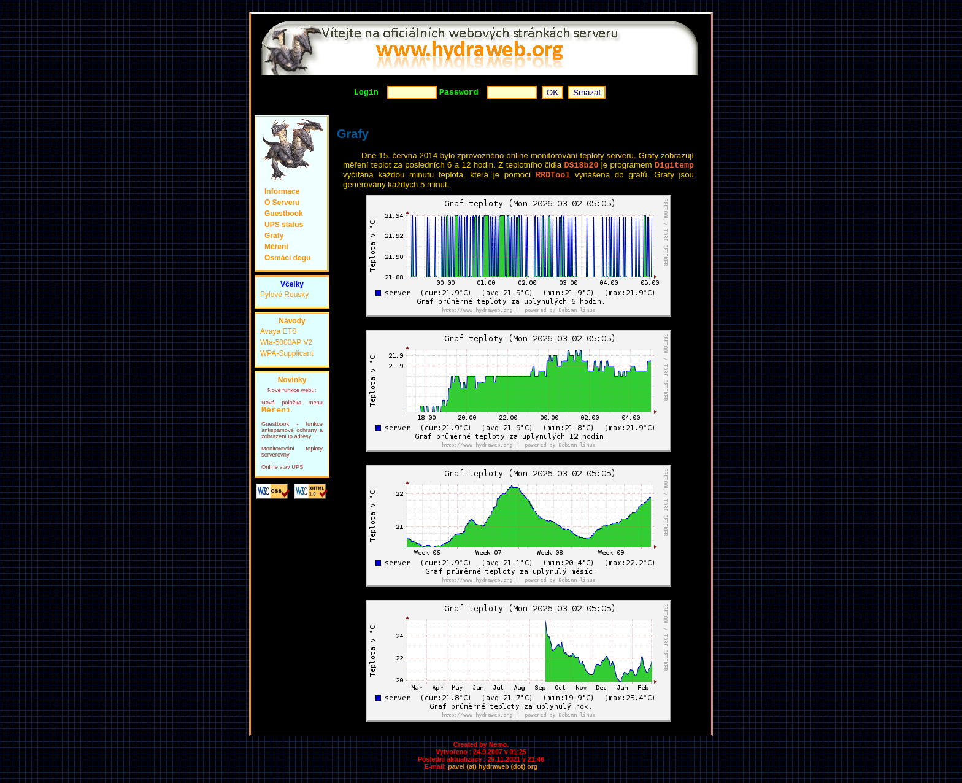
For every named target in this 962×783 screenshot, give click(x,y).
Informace (281, 193)
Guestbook (283, 215)
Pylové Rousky (284, 296)
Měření (276, 248)
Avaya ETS (278, 333)
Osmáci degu (287, 259)
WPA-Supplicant (286, 355)
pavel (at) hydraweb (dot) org (492, 770)
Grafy (273, 237)
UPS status (283, 226)
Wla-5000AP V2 (286, 344)
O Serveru (281, 204)
